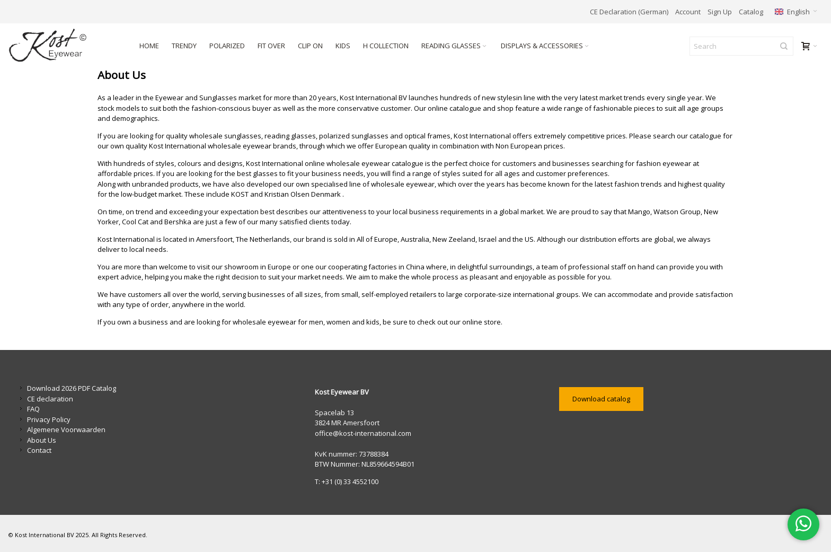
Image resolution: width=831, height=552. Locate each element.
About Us (41, 440)
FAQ (33, 409)
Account (688, 11)
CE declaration (50, 399)
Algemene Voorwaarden (66, 429)
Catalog (751, 11)
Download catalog (601, 399)
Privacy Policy (48, 419)
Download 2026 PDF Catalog (71, 388)
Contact (39, 450)
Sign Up (720, 11)
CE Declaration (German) (629, 11)
